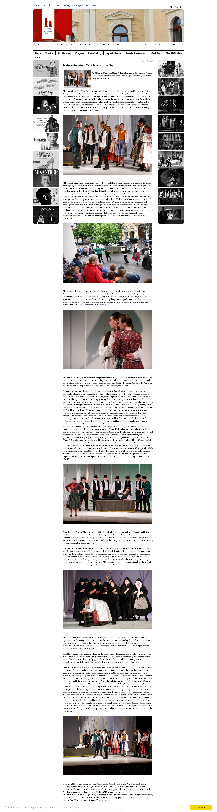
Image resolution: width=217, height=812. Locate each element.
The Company (64, 53)
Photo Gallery (94, 53)
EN (180, 7)
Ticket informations (135, 53)
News (38, 53)
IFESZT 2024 (155, 53)
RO (176, 7)
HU (171, 7)
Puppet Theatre (113, 53)
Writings (39, 57)
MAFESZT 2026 (174, 53)
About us (49, 53)
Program (79, 53)
